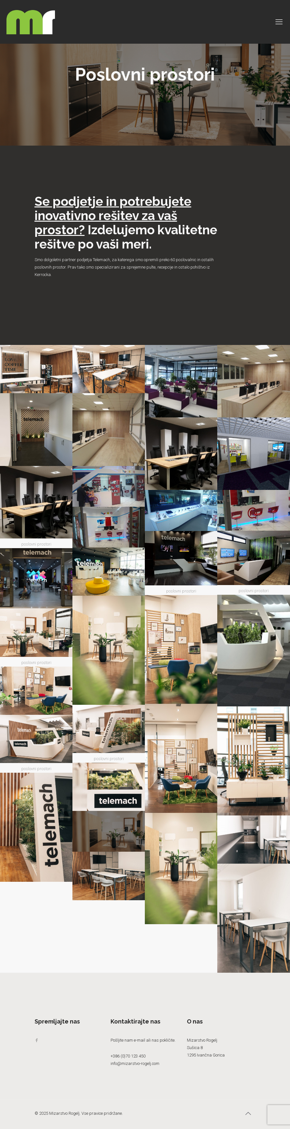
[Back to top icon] (249, 1113)
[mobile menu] (279, 22)
